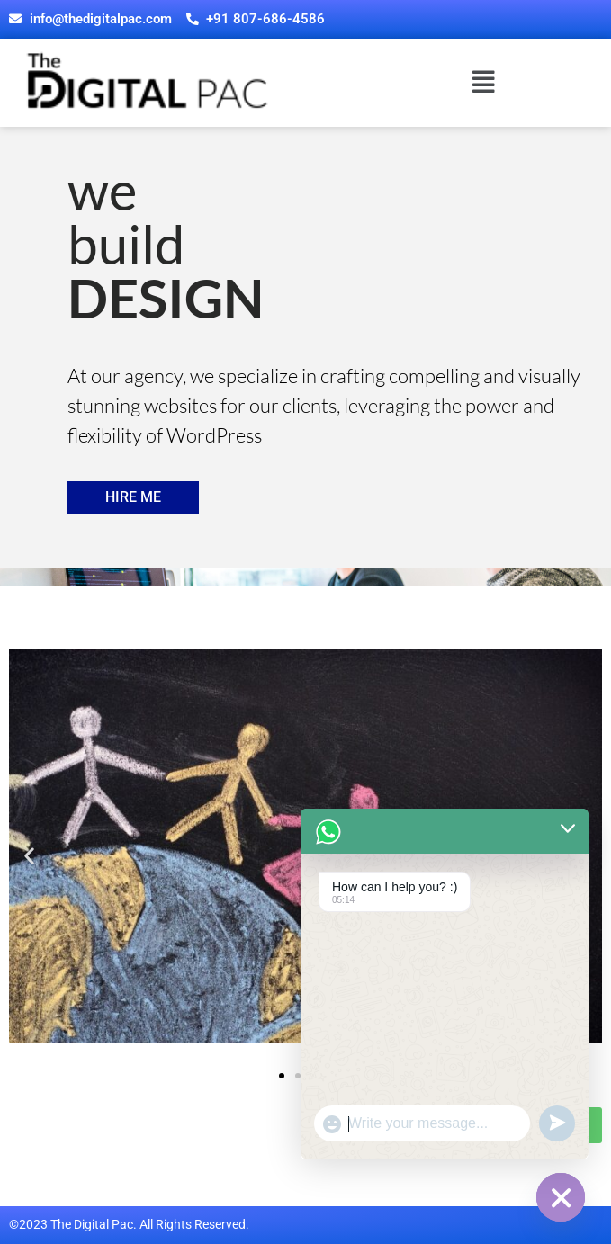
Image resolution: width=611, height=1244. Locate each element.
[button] (483, 83)
